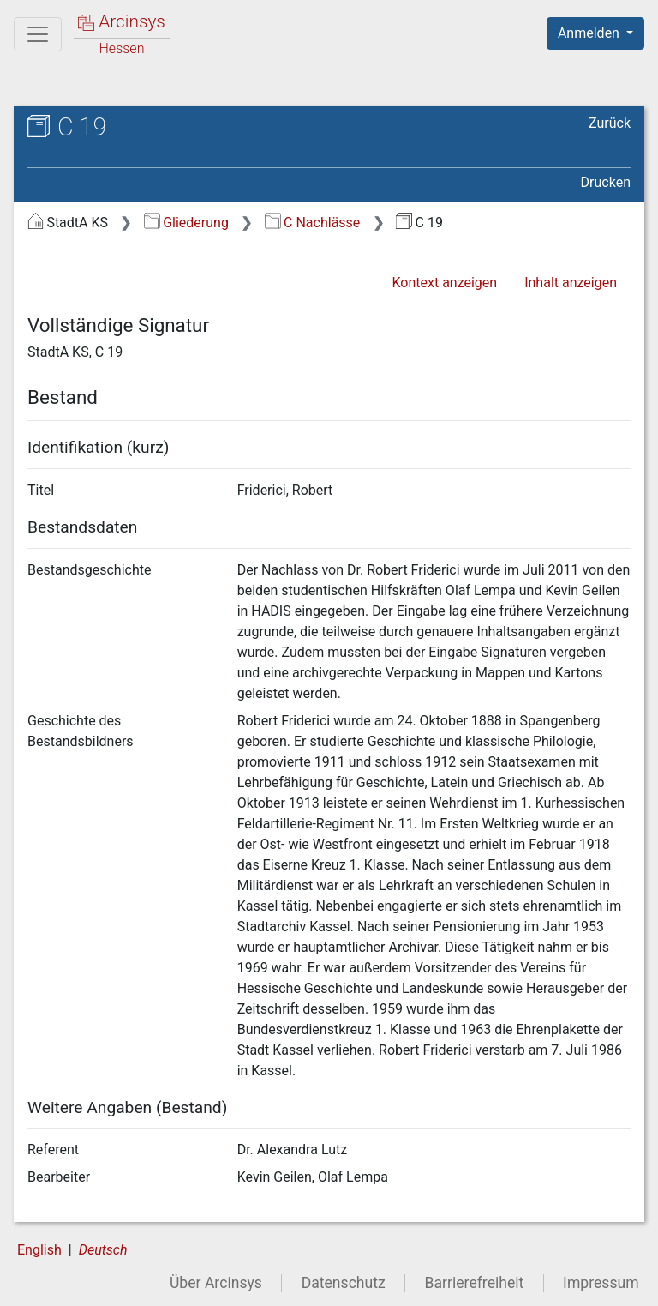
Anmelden (590, 33)
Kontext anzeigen (444, 282)
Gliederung (186, 222)
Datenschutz (344, 1282)
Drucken (606, 182)
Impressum (601, 1282)
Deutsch (103, 1250)
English (39, 1250)
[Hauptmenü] (38, 34)
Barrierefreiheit (474, 1282)
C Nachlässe (313, 222)
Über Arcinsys (216, 1282)
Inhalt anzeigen (570, 282)
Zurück (610, 123)
